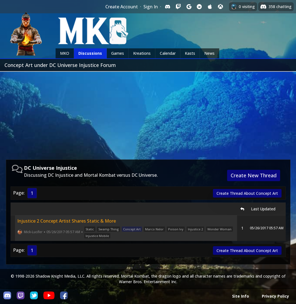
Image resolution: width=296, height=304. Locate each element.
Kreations (142, 53)
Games (117, 53)
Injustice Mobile (97, 236)
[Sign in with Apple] (210, 7)
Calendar (168, 53)
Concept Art (132, 229)
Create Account (121, 7)
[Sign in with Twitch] (178, 7)
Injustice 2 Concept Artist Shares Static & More (66, 221)
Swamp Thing (108, 229)
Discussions (90, 53)
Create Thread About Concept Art (247, 193)
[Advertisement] (148, 113)
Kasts (190, 53)
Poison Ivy (175, 229)
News (209, 53)
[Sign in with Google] (189, 7)
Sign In (150, 7)
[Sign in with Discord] (167, 7)
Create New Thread (254, 175)
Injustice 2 (195, 229)
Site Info (240, 296)
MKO (64, 53)
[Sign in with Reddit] (199, 7)
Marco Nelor (154, 229)
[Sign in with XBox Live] (220, 7)
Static (90, 229)
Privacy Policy (275, 296)
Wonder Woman (219, 229)
